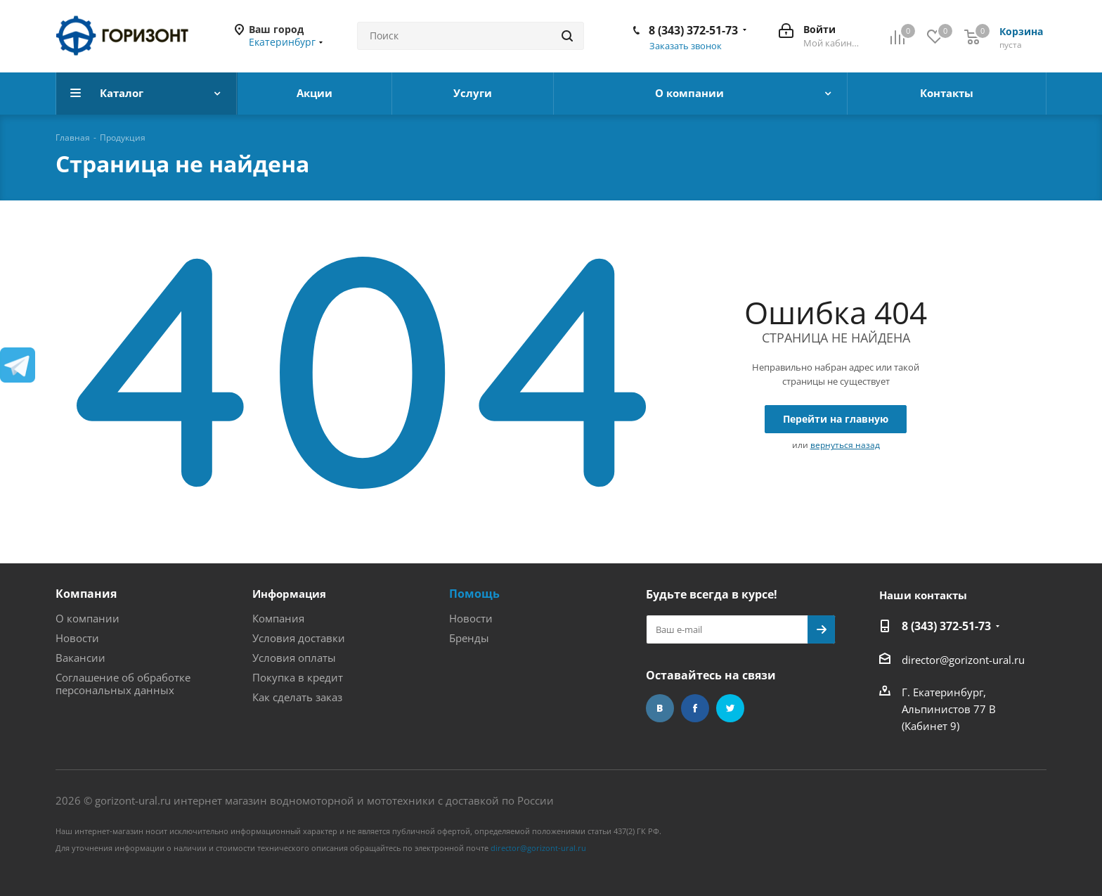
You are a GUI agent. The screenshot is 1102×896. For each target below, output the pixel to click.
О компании (87, 618)
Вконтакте (660, 708)
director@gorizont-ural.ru (963, 660)
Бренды (469, 638)
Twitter (730, 708)
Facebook (695, 708)
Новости (77, 638)
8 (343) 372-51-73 (693, 30)
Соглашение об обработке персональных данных (123, 683)
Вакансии (80, 658)
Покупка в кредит (297, 677)
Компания (86, 593)
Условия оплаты (294, 658)
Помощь (474, 593)
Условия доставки (298, 638)
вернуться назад (845, 445)
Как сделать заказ (297, 697)
